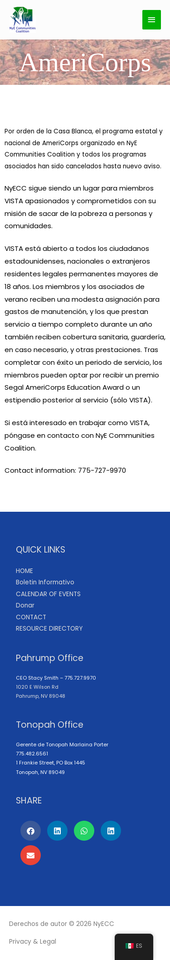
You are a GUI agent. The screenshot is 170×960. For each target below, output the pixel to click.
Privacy (20, 941)
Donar (25, 605)
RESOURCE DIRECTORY (49, 628)
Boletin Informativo (45, 582)
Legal (48, 941)
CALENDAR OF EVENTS (48, 594)
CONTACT (31, 617)
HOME (24, 571)
